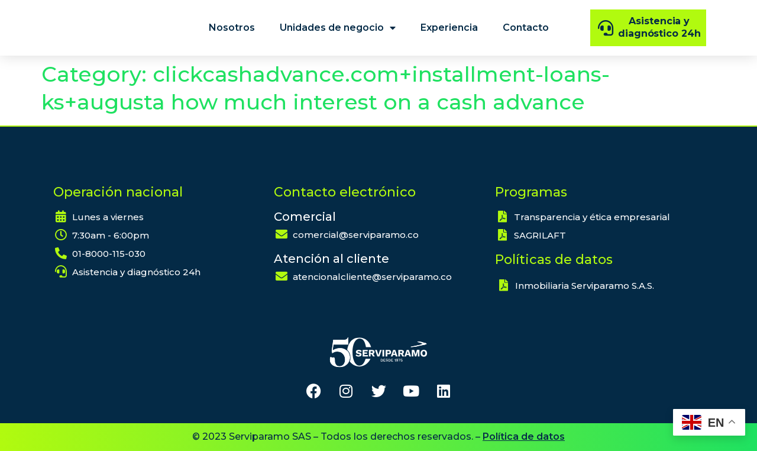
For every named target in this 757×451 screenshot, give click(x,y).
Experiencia (449, 27)
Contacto (526, 27)
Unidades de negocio (338, 27)
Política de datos (524, 436)
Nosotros (232, 27)
